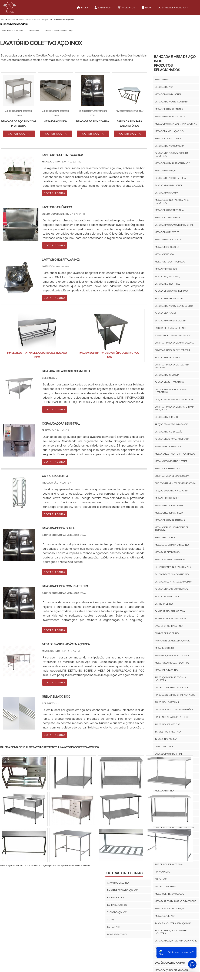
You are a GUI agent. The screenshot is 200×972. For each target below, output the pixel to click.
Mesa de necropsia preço (169, 512)
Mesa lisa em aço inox (166, 670)
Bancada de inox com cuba (169, 145)
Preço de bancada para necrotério (174, 399)
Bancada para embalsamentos (172, 439)
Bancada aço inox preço (168, 276)
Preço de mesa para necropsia (171, 490)
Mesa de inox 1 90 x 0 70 (167, 232)
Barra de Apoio (115, 897)
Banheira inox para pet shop (170, 618)
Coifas (110, 919)
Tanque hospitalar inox (168, 731)
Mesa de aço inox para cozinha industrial (172, 201)
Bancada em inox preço (167, 283)
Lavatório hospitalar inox (169, 625)
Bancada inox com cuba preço (171, 291)
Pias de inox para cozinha (169, 864)
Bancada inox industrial (168, 185)
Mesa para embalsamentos (170, 559)
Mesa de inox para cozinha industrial (175, 123)
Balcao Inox (113, 927)
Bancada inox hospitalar (169, 298)
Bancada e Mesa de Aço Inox (122, 890)
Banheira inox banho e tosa (170, 611)
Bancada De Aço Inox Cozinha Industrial (171, 932)
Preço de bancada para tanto (171, 424)
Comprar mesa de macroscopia (172, 475)
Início (82, 7)
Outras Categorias (124, 873)
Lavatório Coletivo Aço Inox (170, 962)
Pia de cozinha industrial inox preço (175, 694)
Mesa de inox (34, 30)
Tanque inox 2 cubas (166, 739)
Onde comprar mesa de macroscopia (175, 483)
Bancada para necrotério (169, 382)
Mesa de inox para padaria (169, 109)
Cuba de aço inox (164, 746)
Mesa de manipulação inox (169, 131)
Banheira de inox (164, 603)
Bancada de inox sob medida (170, 178)
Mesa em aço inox (164, 648)
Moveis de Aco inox (117, 934)
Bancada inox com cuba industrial (174, 224)
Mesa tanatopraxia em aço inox (172, 544)
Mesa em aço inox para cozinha (172, 655)
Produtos (126, 7)
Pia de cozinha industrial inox (171, 687)
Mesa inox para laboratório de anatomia (171, 529)
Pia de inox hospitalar (167, 702)
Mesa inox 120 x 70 (164, 254)
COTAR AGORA (19, 133)
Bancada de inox (164, 86)
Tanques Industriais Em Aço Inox (173, 923)
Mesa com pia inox (164, 790)
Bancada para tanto (166, 416)
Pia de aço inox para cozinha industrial (170, 679)
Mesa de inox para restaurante (172, 163)
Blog (146, 7)
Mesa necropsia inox (166, 269)
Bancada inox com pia (166, 192)
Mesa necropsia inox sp (167, 498)
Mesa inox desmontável (168, 217)
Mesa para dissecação (167, 552)
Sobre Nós (103, 7)
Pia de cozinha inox (165, 886)
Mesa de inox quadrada (168, 239)
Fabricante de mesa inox (168, 446)
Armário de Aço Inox (118, 882)
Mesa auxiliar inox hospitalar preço (59, 30)
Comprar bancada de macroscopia (174, 342)
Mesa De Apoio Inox (165, 915)
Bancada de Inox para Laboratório (174, 305)
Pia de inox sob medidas (167, 724)
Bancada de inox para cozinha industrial (171, 154)
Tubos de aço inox (116, 912)
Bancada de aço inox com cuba (172, 589)
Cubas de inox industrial (168, 753)
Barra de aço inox (117, 904)
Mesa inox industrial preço (12, 30)
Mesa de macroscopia (167, 246)
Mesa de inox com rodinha (169, 210)
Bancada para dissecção (168, 431)
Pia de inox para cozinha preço (171, 716)
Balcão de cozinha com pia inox (172, 574)
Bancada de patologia (167, 374)
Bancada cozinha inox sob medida (173, 581)
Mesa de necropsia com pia (169, 505)
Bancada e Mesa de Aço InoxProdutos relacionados (175, 63)
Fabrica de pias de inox (167, 633)
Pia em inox (160, 879)
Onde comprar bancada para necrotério (171, 391)
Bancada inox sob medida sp (170, 320)
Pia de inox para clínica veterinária (174, 709)
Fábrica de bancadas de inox (170, 328)
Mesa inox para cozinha (168, 138)
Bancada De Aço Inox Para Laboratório (176, 940)
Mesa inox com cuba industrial (172, 662)
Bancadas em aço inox (167, 596)
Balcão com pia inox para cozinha (173, 566)
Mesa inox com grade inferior (171, 461)
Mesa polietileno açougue (169, 893)
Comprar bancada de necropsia (172, 350)
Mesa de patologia (165, 537)
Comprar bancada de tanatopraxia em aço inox (174, 408)
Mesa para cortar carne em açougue (175, 901)
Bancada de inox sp (165, 313)
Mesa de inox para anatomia (170, 520)
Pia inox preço (162, 871)
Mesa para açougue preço (169, 908)
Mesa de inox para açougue (170, 116)
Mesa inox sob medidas (167, 468)
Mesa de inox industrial (168, 94)
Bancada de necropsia (167, 357)
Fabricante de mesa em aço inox (172, 640)
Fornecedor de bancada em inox (173, 335)
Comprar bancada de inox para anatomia (172, 366)
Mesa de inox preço (165, 170)
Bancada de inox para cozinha (171, 101)
